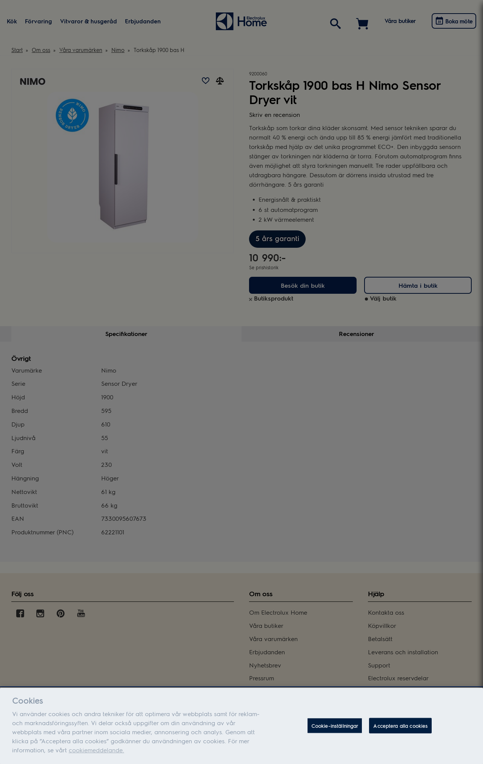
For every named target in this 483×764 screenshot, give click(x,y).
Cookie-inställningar (334, 729)
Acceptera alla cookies (400, 729)
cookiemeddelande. (96, 753)
